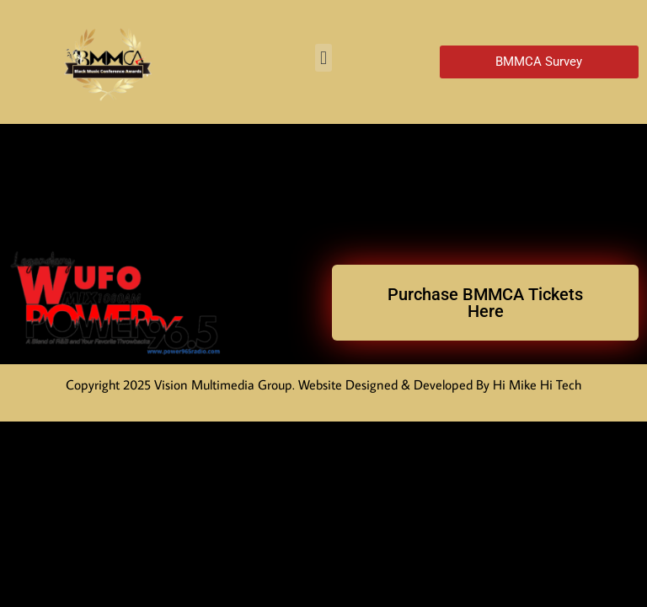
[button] (323, 58)
